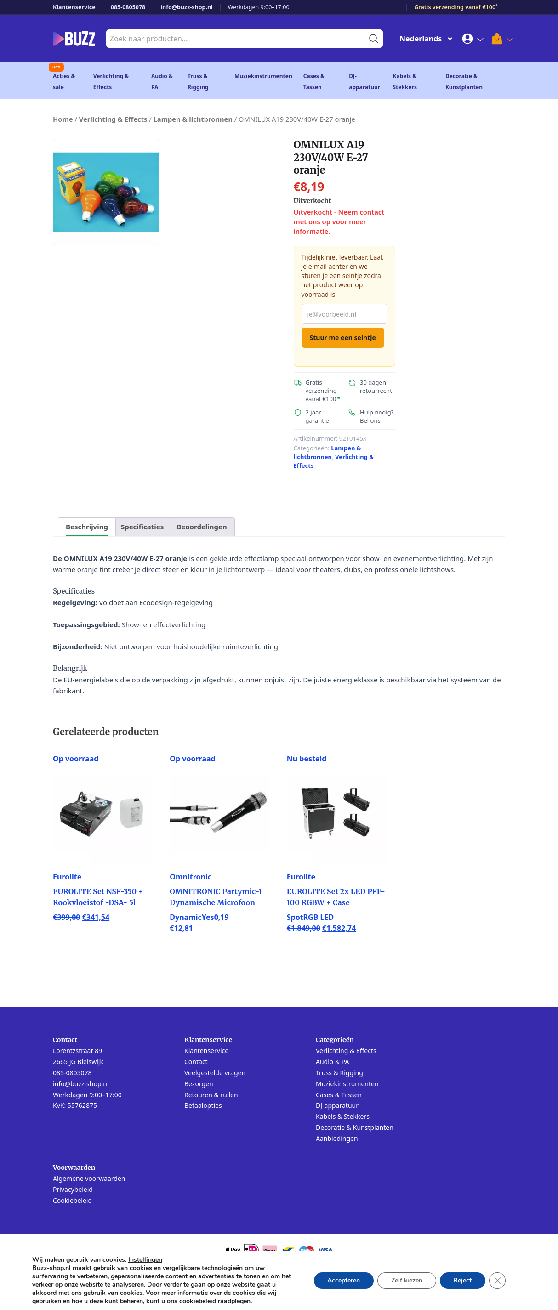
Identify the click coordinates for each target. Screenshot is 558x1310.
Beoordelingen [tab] (202, 526)
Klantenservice (74, 7)
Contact (196, 1061)
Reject (462, 1280)
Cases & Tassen (339, 1094)
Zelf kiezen (406, 1280)
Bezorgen (198, 1083)
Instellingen (145, 1260)
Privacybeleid (73, 1189)
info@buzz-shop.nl (186, 7)
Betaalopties (203, 1105)
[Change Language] (424, 38)
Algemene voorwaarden (89, 1178)
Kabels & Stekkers (343, 1116)
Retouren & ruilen (211, 1094)
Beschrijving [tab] (87, 526)
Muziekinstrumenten (263, 76)
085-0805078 (128, 7)
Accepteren (342, 1280)
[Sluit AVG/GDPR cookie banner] (497, 1280)
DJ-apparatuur (337, 1105)
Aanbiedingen (337, 1138)
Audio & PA (332, 1061)
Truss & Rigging (339, 1072)
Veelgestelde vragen (214, 1072)
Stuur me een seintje (343, 337)
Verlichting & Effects (113, 119)
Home (63, 119)
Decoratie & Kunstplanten (354, 1127)
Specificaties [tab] (142, 526)
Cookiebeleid (72, 1200)
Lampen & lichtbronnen (193, 119)
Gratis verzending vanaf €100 (456, 7)
